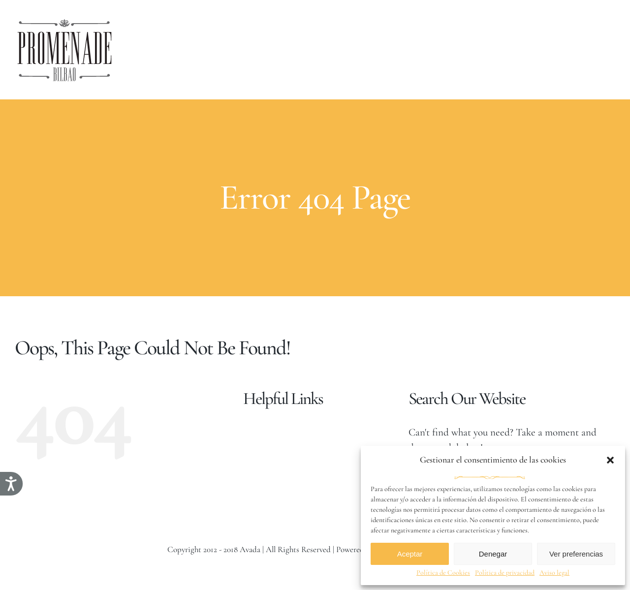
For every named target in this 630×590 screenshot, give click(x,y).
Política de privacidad (505, 572)
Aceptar (410, 554)
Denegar (493, 554)
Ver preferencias (576, 554)
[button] (610, 460)
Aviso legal (554, 572)
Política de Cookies (443, 572)
